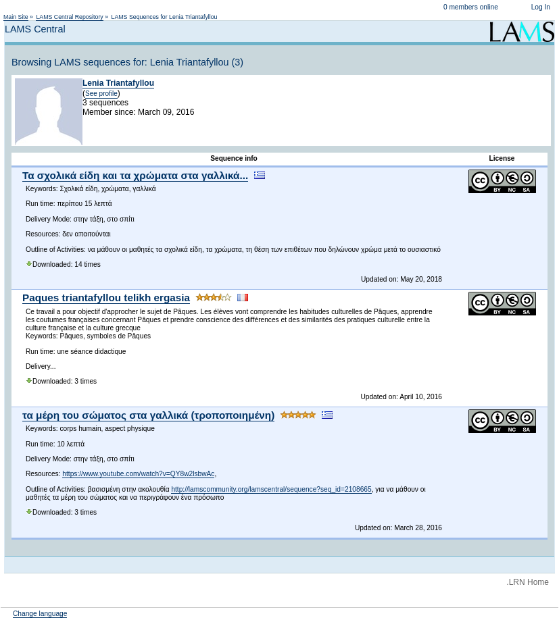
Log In (540, 7)
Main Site (15, 17)
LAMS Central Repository (69, 17)
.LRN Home (527, 582)
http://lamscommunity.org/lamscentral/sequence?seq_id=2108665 (271, 489)
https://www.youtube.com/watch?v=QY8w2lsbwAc (138, 474)
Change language (40, 613)
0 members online (470, 7)
